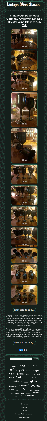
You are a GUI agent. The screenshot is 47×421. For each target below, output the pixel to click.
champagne (37, 390)
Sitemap (24, 407)
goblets (35, 385)
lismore (25, 378)
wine (13, 370)
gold (21, 370)
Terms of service (24, 417)
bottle (31, 378)
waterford (15, 377)
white (16, 396)
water (11, 373)
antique (36, 371)
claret (33, 374)
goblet (20, 373)
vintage (17, 381)
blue (11, 393)
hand (22, 393)
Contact (24, 410)
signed (17, 393)
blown (28, 371)
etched (36, 392)
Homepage (24, 404)
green (11, 389)
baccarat (37, 378)
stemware (26, 382)
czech (27, 374)
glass (33, 381)
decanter (13, 386)
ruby (21, 396)
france (28, 393)
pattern (15, 366)
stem (22, 365)
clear (25, 389)
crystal (24, 385)
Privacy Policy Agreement (24, 414)
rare (17, 390)
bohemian (29, 395)
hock (38, 374)
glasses (32, 365)
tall (31, 390)
